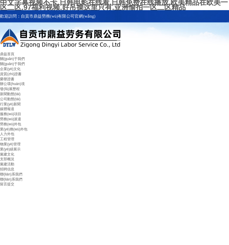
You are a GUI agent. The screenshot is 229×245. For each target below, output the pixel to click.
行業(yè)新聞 (10, 104)
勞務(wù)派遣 (10, 119)
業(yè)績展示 (10, 149)
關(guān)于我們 (12, 59)
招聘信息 (7, 169)
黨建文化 (7, 154)
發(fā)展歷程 (10, 89)
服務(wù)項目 (10, 114)
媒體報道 (7, 109)
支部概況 (7, 159)
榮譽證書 (7, 79)
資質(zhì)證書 (10, 74)
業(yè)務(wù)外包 (13, 129)
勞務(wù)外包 (10, 124)
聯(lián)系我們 (11, 174)
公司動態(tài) (10, 99)
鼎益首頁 (7, 54)
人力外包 (7, 134)
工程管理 (7, 139)
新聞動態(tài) (10, 94)
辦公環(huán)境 (12, 84)
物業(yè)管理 (10, 144)
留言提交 (7, 184)
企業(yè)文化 (10, 69)
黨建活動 (7, 164)
